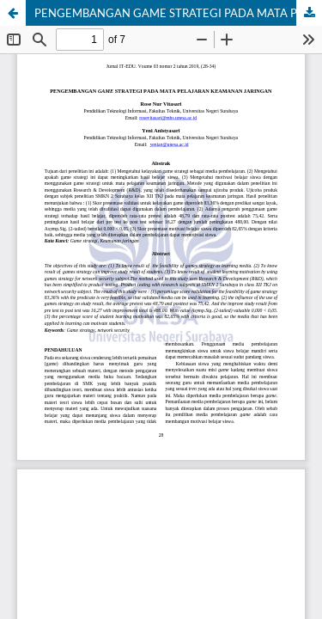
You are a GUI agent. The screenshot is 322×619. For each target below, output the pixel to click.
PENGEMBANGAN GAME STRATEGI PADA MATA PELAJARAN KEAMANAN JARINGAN (178, 13)
